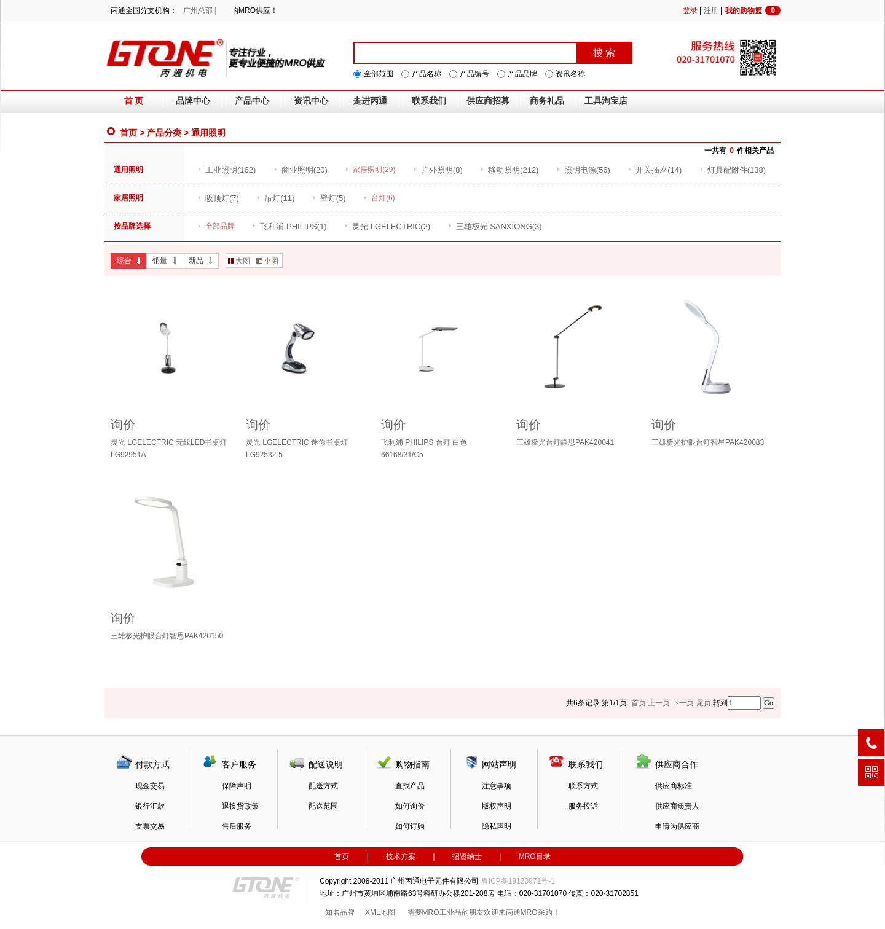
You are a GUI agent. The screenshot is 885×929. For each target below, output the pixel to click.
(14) (654, 169)
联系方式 (583, 786)
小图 (267, 261)
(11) (275, 198)
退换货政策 (240, 806)
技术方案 (400, 856)
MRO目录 (535, 856)
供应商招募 (487, 101)
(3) (495, 226)
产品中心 (252, 101)
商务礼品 (547, 101)
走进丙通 (370, 101)
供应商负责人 (677, 806)
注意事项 (496, 786)
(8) (438, 169)
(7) (218, 198)
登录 (690, 10)
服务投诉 (583, 806)
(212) (509, 169)
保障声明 (236, 786)
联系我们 (429, 101)
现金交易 (150, 786)
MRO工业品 (442, 912)
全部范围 (378, 73)
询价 (123, 424)
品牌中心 (193, 101)
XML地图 (380, 912)
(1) (289, 226)
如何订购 (410, 826)
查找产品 (410, 786)
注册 (711, 10)
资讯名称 (570, 73)
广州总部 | (199, 10)
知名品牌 (340, 912)
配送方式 (323, 786)
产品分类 (164, 133)
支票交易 (150, 826)
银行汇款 (150, 806)
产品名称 (426, 73)
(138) (732, 169)
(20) (300, 169)
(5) (329, 198)
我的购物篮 (753, 10)
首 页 (134, 101)
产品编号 (474, 73)
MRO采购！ (540, 912)
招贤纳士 (467, 856)
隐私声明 (496, 826)
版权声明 (496, 806)
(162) (226, 169)
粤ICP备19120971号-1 (518, 881)
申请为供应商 (677, 826)
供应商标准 (673, 786)
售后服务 (236, 826)
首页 (128, 133)
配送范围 (323, 806)
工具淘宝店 (605, 101)
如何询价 (410, 806)
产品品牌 (522, 73)
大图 (239, 261)
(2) (387, 226)
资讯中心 (311, 101)
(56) (583, 169)
